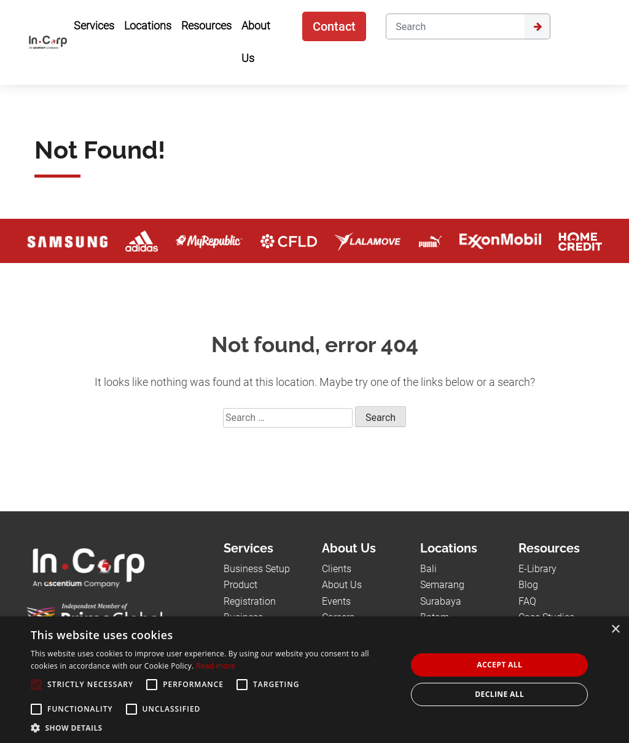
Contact (334, 26)
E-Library (537, 569)
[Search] (455, 26)
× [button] (615, 629)
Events (336, 601)
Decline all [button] (499, 694)
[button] (213, 727)
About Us (342, 585)
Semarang (442, 585)
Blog (528, 585)
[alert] (314, 679)
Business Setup (257, 569)
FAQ (527, 601)
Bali (428, 569)
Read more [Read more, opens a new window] (215, 666)
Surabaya (440, 601)
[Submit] (537, 26)
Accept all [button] (499, 664)
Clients (336, 569)
